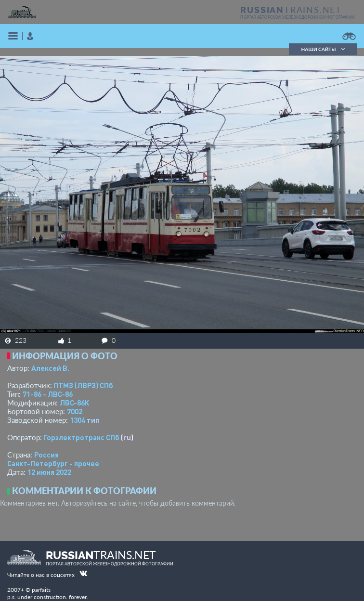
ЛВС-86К (74, 402)
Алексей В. (50, 368)
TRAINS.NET (291, 9)
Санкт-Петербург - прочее (53, 463)
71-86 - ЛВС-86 (48, 394)
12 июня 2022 (49, 472)
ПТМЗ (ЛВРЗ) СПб (83, 385)
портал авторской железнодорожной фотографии (297, 17)
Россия (46, 454)
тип (93, 420)
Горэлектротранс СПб (81, 437)
